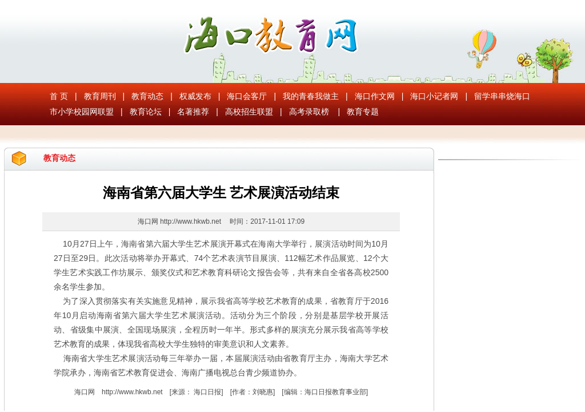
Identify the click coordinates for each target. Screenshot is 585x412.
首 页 (59, 96)
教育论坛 (146, 111)
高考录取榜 (309, 111)
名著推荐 (193, 111)
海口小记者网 (434, 96)
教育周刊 (100, 96)
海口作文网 (375, 96)
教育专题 (363, 111)
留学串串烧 (494, 96)
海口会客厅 (247, 96)
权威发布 (195, 96)
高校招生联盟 (249, 111)
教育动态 (147, 96)
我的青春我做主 (311, 96)
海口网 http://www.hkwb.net (180, 221)
